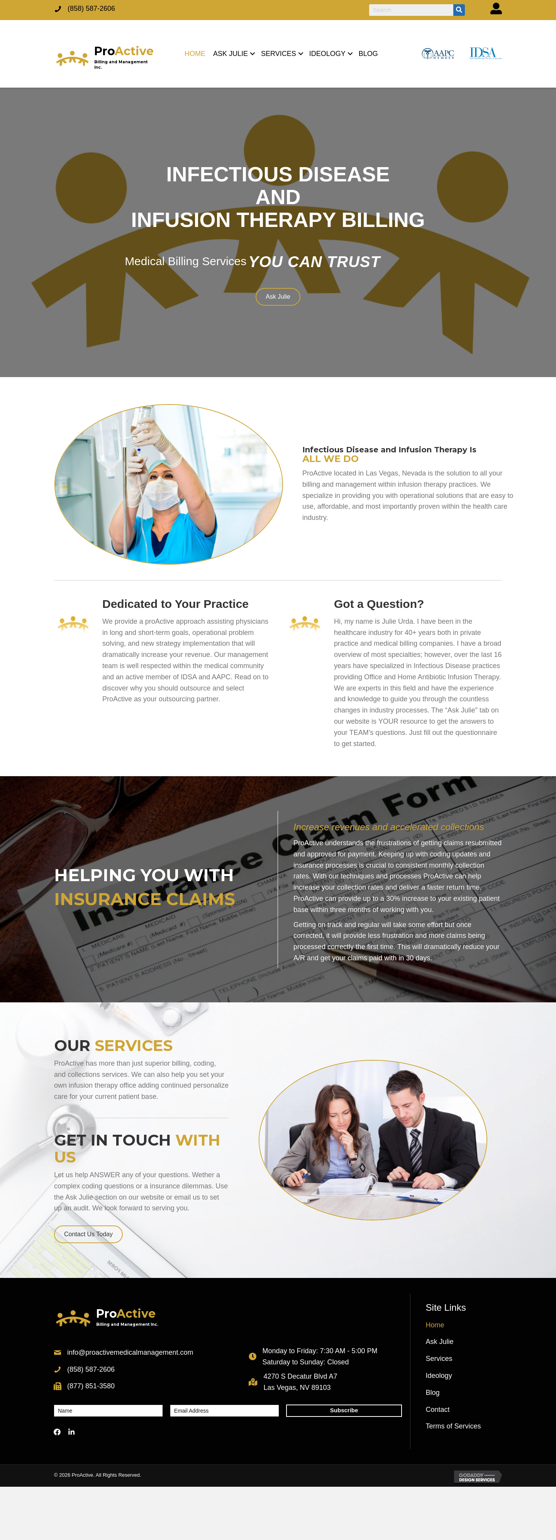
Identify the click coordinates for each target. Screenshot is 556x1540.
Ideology (439, 1375)
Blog (433, 1392)
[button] (252, 54)
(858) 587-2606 (91, 8)
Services (439, 1358)
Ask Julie (440, 1341)
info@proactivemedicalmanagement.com (130, 1352)
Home (435, 1325)
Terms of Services (453, 1426)
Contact (438, 1409)
